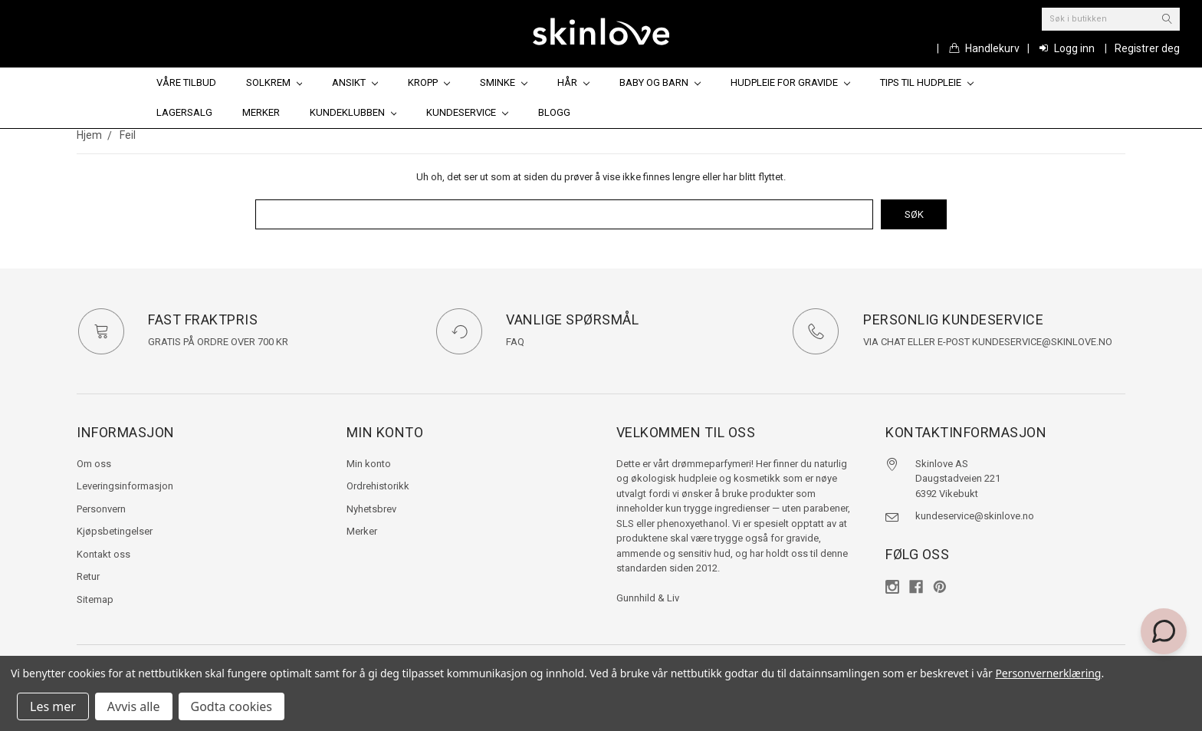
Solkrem (274, 82)
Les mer (53, 706)
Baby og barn (660, 82)
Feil (128, 135)
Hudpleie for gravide (790, 82)
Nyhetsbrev (371, 509)
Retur (88, 576)
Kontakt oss (103, 554)
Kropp (429, 82)
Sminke (503, 82)
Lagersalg (184, 112)
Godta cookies (231, 706)
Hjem (89, 135)
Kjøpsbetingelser (115, 531)
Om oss (94, 463)
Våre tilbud (186, 82)
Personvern (101, 509)
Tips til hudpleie (927, 82)
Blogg (554, 112)
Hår (573, 82)
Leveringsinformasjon (125, 486)
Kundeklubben (353, 112)
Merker (261, 112)
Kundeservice (467, 112)
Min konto (368, 463)
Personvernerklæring (1048, 673)
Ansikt (355, 82)
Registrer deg (1147, 48)
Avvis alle (133, 706)
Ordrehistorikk (377, 486)
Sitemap (95, 599)
